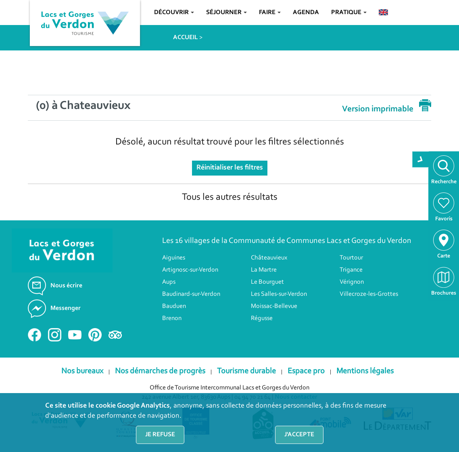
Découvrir (174, 12)
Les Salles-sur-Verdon (279, 294)
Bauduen (174, 306)
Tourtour (351, 258)
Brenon (172, 318)
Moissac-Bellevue (274, 306)
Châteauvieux (269, 258)
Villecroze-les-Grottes (369, 294)
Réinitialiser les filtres (229, 168)
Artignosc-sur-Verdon (190, 270)
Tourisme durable (246, 371)
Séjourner (226, 12)
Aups (168, 282)
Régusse (262, 318)
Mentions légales (365, 371)
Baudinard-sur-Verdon (191, 294)
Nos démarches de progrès (160, 371)
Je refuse (160, 434)
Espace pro (306, 371)
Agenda (306, 12)
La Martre (264, 270)
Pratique (349, 12)
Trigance (351, 270)
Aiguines (173, 258)
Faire (270, 12)
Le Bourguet (267, 282)
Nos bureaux (82, 371)
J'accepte (299, 434)
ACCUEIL (185, 37)
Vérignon (352, 282)
